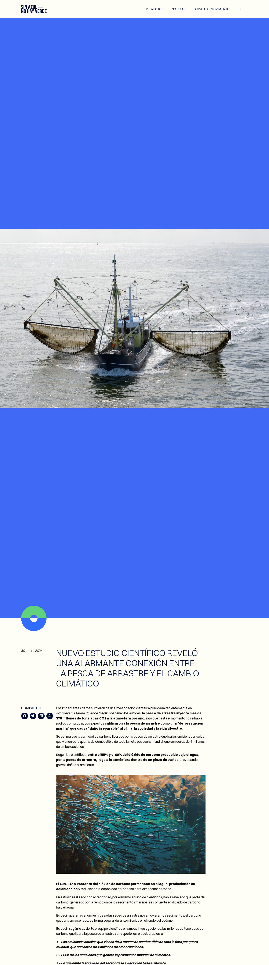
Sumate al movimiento (211, 9)
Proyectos (154, 9)
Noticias (178, 9)
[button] (24, 716)
